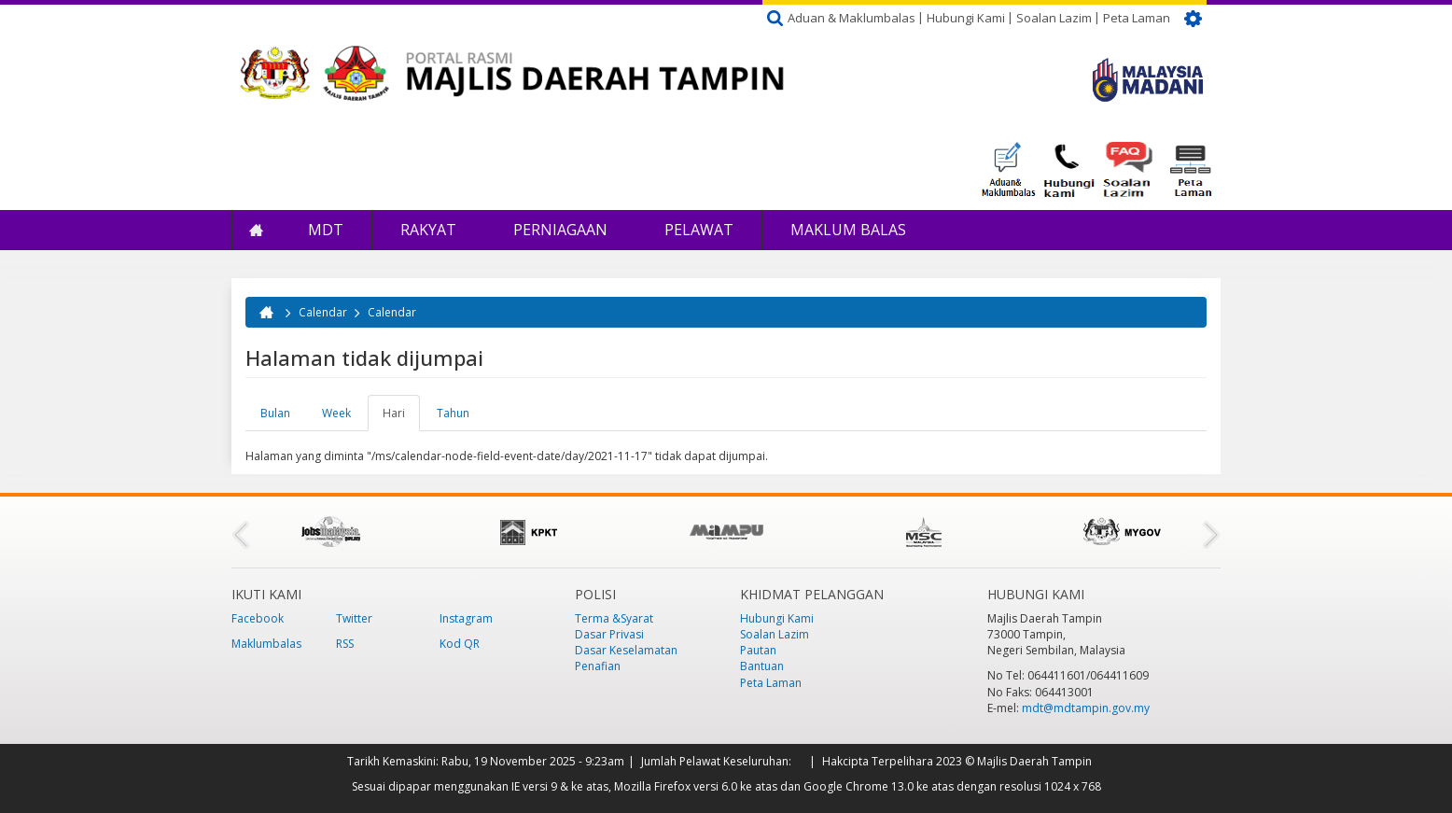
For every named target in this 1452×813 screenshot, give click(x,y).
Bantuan (762, 666)
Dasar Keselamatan (626, 650)
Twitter (354, 618)
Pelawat (698, 229)
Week (336, 413)
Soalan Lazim (1054, 17)
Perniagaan (560, 229)
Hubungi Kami (966, 17)
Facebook (257, 618)
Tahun (453, 413)
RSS (345, 644)
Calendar (323, 312)
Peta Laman (1136, 17)
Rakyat (428, 229)
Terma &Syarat (614, 618)
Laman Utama (255, 230)
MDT (325, 229)
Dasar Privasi (609, 634)
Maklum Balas (848, 229)
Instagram (466, 618)
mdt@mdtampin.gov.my (1086, 708)
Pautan (758, 650)
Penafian (598, 666)
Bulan (275, 413)
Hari (401, 418)
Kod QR (460, 644)
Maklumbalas (266, 644)
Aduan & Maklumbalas (851, 17)
